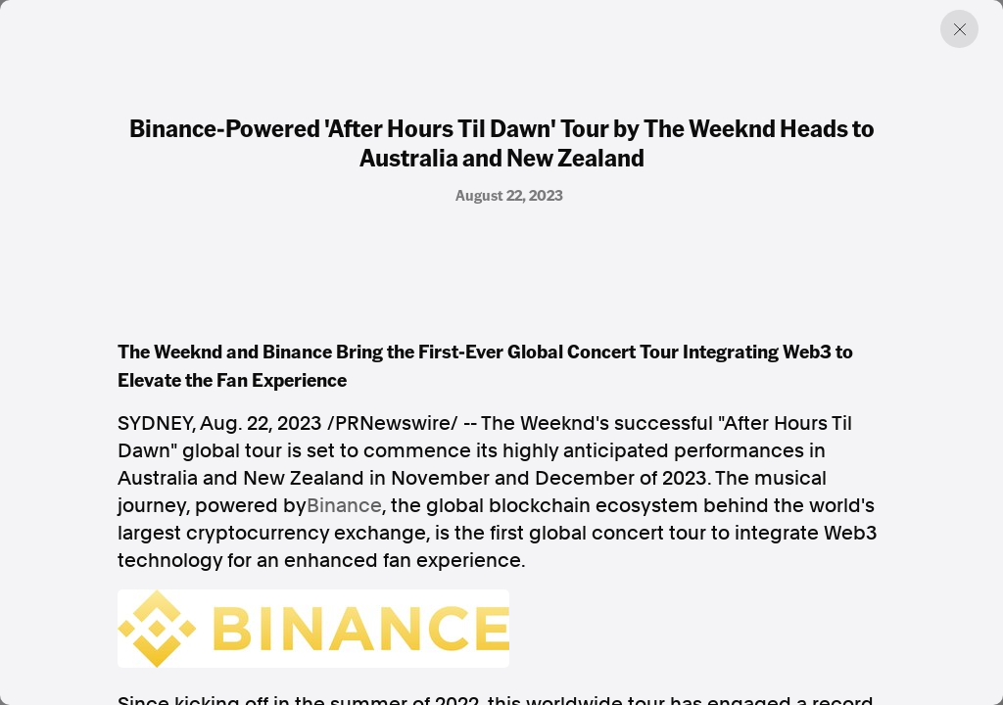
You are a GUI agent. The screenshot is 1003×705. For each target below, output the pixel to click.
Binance (344, 505)
